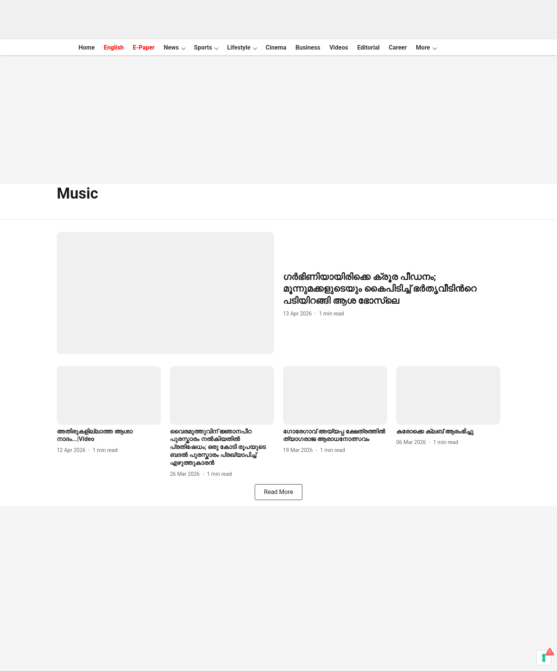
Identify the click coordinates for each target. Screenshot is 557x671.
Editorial (368, 47)
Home (86, 47)
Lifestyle (238, 47)
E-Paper (144, 47)
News (171, 47)
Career (398, 47)
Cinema (276, 47)
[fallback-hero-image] (165, 293)
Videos (338, 47)
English (114, 47)
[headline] (391, 289)
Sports (203, 47)
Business (308, 47)
